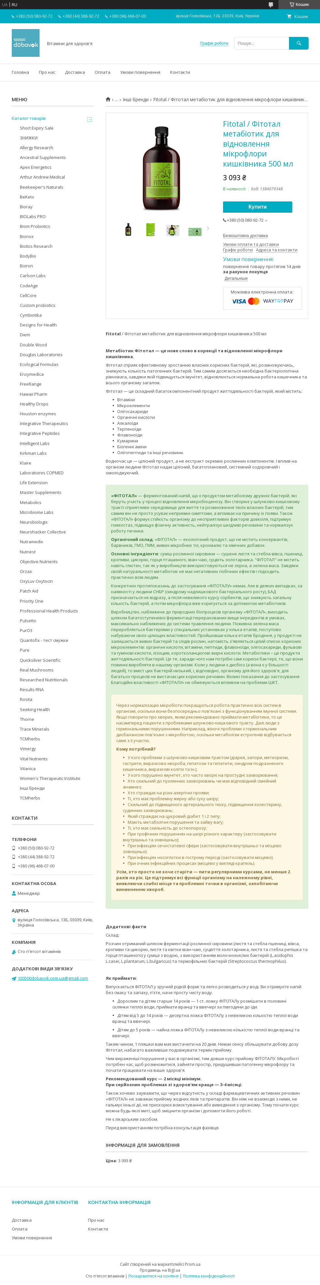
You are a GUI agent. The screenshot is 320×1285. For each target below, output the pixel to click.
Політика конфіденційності (209, 1276)
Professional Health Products (49, 611)
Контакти (180, 72)
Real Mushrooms (37, 670)
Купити (257, 207)
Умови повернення (140, 72)
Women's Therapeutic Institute (50, 778)
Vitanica (28, 768)
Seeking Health (35, 709)
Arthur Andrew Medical (42, 177)
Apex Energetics (36, 167)
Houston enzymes (38, 414)
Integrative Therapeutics (44, 423)
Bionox (27, 236)
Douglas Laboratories (41, 354)
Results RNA (32, 689)
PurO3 (26, 630)
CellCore (28, 295)
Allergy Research (36, 148)
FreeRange (30, 384)
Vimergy (28, 749)
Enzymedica (32, 374)
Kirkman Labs (33, 453)
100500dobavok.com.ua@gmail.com (53, 978)
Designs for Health (38, 325)
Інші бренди (136, 99)
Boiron (26, 266)
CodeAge (29, 286)
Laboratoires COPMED (42, 473)
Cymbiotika (31, 315)
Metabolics (30, 502)
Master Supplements (40, 492)
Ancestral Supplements (43, 157)
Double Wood (33, 345)
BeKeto (27, 197)
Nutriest (28, 552)
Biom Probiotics (35, 226)
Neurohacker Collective (43, 532)
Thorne (27, 719)
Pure (24, 650)
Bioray (26, 207)
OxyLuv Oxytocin (36, 581)
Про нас (47, 72)
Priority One (31, 601)
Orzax (26, 571)
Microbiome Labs (37, 512)
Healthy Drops (34, 404)
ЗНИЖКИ (29, 138)
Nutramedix (31, 542)
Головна (20, 72)
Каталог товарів (29, 118)
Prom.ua (192, 1264)
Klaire (25, 463)
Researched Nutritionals (44, 680)
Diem (25, 335)
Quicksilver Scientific (40, 660)
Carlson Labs (33, 275)
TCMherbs (30, 739)
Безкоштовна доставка (245, 235)
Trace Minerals (34, 729)
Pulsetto (28, 621)
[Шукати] (299, 43)
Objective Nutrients (39, 561)
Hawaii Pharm (33, 394)
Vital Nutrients (34, 759)
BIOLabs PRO (33, 216)
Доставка (75, 72)
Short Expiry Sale (37, 128)
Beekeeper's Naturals (41, 187)
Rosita (26, 699)
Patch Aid (29, 591)
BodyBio (28, 256)
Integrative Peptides (40, 433)
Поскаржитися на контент (153, 1276)
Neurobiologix (34, 522)
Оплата (102, 72)
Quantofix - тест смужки (44, 640)
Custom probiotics (38, 305)
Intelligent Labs (35, 443)
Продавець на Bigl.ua (160, 1270)
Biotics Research (36, 246)
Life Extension (34, 482)
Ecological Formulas (39, 364)
